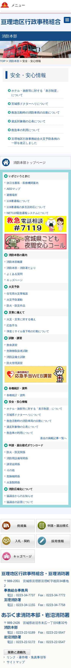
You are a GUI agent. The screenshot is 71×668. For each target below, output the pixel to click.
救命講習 (12, 344)
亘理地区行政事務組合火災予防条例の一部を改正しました (35, 141)
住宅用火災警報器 (17, 293)
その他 (11, 470)
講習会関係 (13, 464)
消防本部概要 (15, 261)
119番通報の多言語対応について (26, 207)
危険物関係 (13, 476)
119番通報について (18, 201)
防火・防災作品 (16, 305)
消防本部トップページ (29, 162)
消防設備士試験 (16, 356)
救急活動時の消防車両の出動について (35, 112)
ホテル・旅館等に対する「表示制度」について (35, 93)
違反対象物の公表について (28, 121)
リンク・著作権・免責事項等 (26, 657)
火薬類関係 (13, 482)
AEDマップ (13, 188)
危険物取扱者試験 (17, 350)
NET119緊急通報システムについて (27, 212)
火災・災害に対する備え (21, 319)
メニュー (18, 5)
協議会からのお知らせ (20, 495)
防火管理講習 (15, 363)
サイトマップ (16, 662)
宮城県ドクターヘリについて (29, 103)
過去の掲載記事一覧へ (53, 438)
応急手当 (12, 325)
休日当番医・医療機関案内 (22, 182)
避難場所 (12, 194)
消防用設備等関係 (17, 458)
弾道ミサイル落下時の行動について (28, 331)
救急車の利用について (25, 130)
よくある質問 (15, 274)
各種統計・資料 (16, 395)
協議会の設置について (20, 502)
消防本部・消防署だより (21, 267)
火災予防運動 (15, 299)
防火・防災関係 (16, 452)
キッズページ (15, 280)
